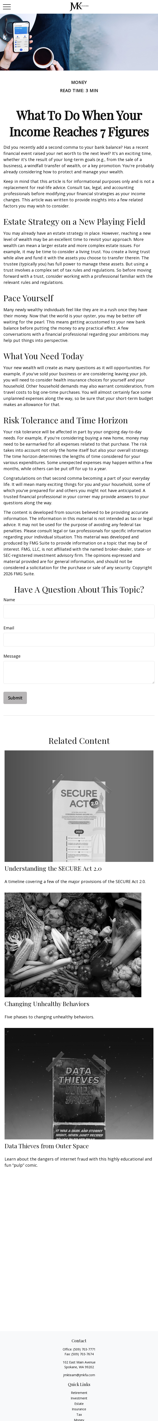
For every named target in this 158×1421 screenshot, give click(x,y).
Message (12, 656)
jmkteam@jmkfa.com (79, 1375)
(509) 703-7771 (84, 1349)
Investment (79, 1398)
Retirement (79, 1393)
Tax (79, 1414)
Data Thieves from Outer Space (47, 1146)
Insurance (79, 1409)
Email (8, 628)
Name (9, 599)
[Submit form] (15, 698)
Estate (79, 1403)
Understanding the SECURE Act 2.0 (53, 868)
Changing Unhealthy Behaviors (47, 1003)
